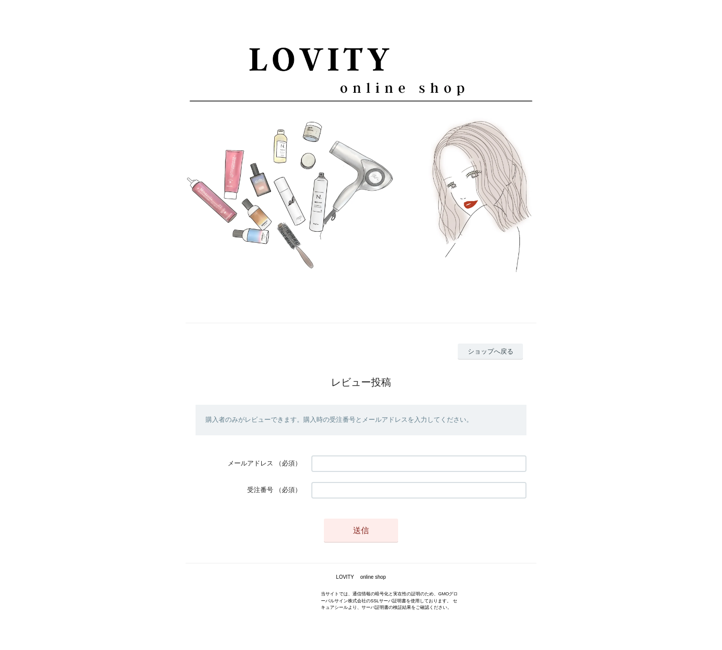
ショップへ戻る (490, 351)
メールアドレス (250, 463)
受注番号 (260, 490)
